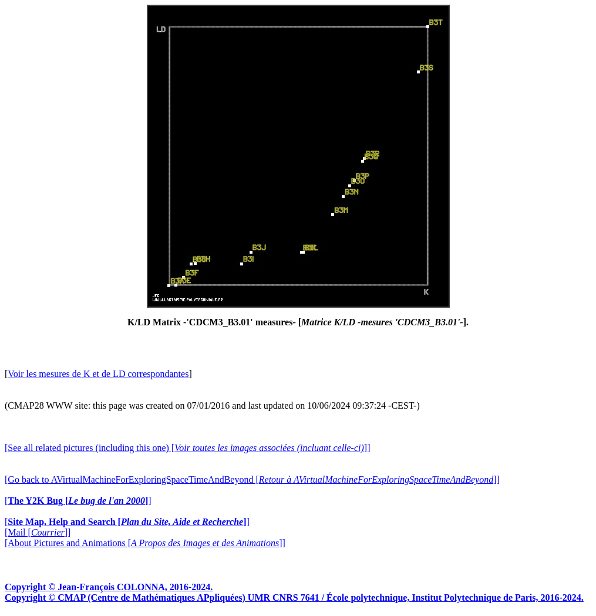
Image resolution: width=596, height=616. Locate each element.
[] (78, 501)
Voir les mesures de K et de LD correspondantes (98, 374)
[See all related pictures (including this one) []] (187, 448)
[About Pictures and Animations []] (145, 543)
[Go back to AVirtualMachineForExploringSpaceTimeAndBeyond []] (252, 479)
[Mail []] (37, 532)
